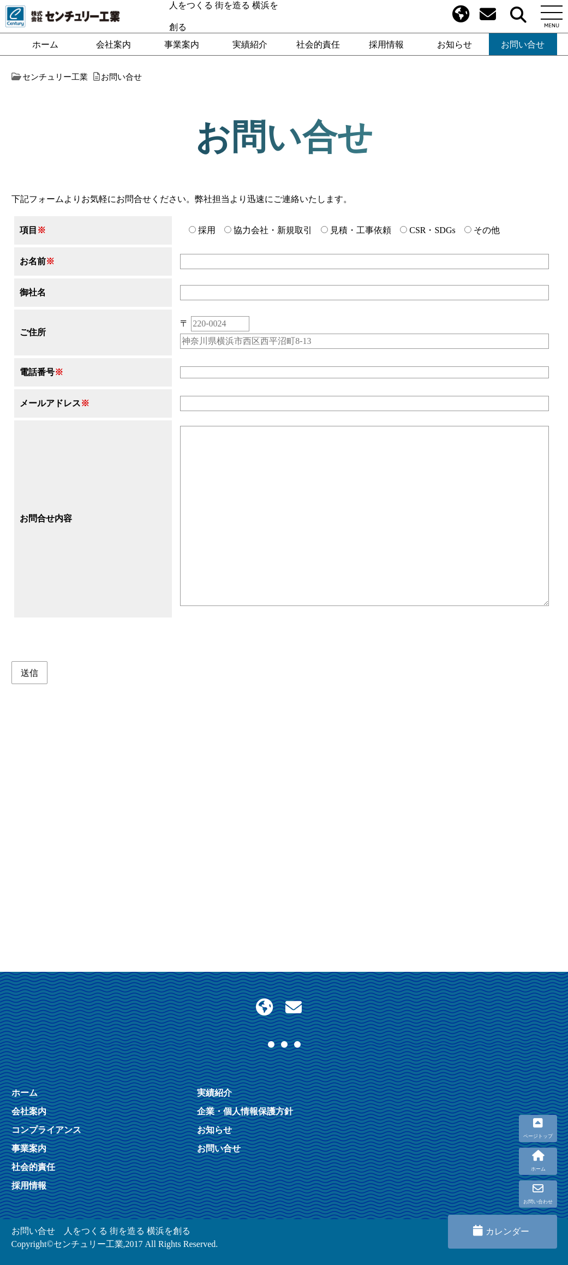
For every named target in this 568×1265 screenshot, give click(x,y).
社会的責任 (318, 44)
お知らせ (454, 44)
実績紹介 (249, 44)
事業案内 (181, 44)
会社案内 (113, 44)
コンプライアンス (46, 1130)
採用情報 (386, 44)
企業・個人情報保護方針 (245, 1111)
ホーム (45, 44)
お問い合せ (523, 44)
